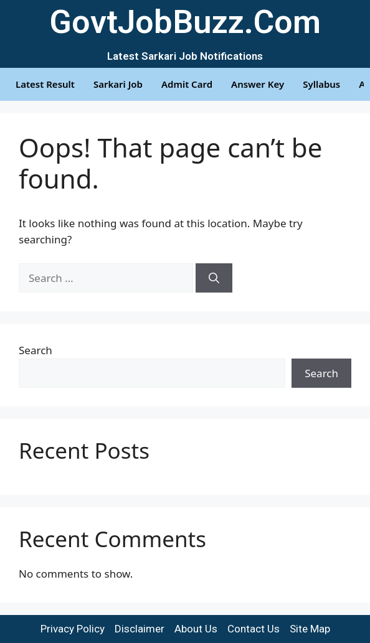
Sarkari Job (118, 84)
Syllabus (321, 84)
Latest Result (45, 84)
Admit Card (186, 84)
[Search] (214, 278)
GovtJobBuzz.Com (185, 22)
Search (35, 350)
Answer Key (257, 84)
